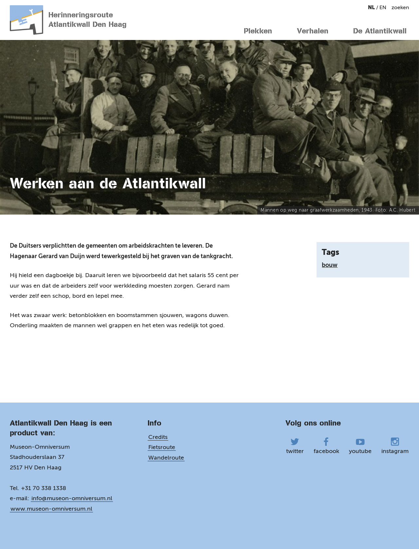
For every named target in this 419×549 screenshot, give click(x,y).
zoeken (400, 7)
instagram (395, 446)
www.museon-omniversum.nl (51, 508)
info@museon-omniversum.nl (71, 498)
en (382, 7)
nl (372, 7)
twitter (295, 446)
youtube (360, 446)
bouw (329, 265)
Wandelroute (166, 457)
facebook (326, 446)
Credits (158, 437)
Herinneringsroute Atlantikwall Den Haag (68, 20)
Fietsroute (161, 447)
